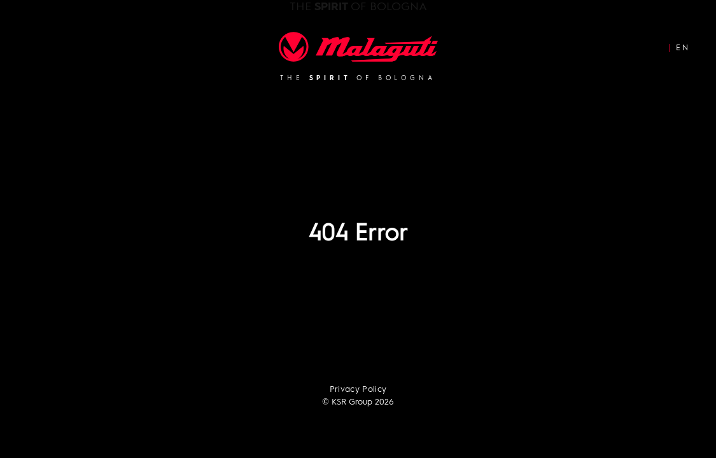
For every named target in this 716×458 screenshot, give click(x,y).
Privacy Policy (358, 389)
